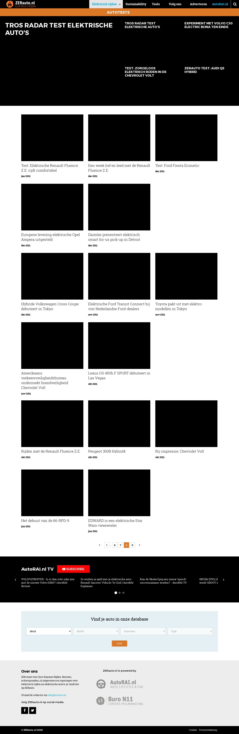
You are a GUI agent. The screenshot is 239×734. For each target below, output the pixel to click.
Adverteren (198, 4)
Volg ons (175, 4)
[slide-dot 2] (120, 593)
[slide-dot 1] (115, 592)
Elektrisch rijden (105, 4)
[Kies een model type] (190, 631)
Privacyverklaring (208, 729)
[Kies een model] (96, 631)
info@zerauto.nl (57, 695)
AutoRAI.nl (220, 4)
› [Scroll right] (223, 579)
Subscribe (73, 569)
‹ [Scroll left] (15, 579)
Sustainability (136, 4)
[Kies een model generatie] (143, 631)
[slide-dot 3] (123, 593)
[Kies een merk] (49, 631)
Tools (156, 4)
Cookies (193, 729)
